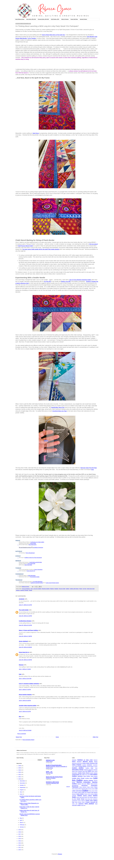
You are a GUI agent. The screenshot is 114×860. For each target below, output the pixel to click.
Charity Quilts (85, 763)
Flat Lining (87, 774)
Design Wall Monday (21, 38)
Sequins (86, 794)
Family (91, 773)
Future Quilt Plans (74, 19)
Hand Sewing (94, 776)
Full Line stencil (93, 244)
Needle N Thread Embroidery (54, 765)
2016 (19, 836)
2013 (19, 843)
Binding (91, 761)
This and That (49, 773)
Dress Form (75, 771)
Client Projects (76, 765)
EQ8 (89, 771)
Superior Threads (24, 590)
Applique (80, 760)
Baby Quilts (89, 760)
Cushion (95, 766)
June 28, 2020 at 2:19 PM (25, 615)
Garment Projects (83, 19)
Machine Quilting (46, 588)
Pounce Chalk (62, 588)
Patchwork (75, 787)
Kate (20, 674)
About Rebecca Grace (19, 19)
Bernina (85, 761)
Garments (80, 776)
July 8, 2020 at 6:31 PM (25, 711)
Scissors (74, 794)
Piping (73, 788)
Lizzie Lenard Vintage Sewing (52, 582)
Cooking (84, 764)
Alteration (74, 760)
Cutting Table (89, 768)
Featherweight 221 (77, 774)
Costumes (89, 764)
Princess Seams (91, 788)
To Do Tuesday (32, 38)
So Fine (84, 588)
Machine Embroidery (84, 782)
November (22, 783)
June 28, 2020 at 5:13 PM (25, 625)
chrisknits (21, 599)
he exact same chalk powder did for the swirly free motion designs (41, 249)
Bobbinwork (74, 763)
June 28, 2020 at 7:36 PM (25, 636)
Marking (52, 588)
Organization (94, 785)
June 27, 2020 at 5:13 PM (25, 604)
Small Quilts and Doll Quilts (35, 562)
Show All (68, 786)
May (21, 818)
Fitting (83, 774)
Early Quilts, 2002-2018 (31, 19)
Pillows (95, 787)
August (22, 789)
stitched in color (50, 760)
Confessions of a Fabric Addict (37, 542)
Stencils (18, 590)
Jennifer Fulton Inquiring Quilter (27, 705)
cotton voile (74, 803)
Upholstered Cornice (76, 800)
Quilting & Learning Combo (37, 582)
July (21, 792)
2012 (19, 845)
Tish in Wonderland (30, 553)
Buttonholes (79, 763)
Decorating (75, 769)
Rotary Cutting (77, 792)
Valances (83, 800)
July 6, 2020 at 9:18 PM (25, 700)
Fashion (95, 773)
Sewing (79, 795)
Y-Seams (87, 802)
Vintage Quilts (89, 800)
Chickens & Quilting (50, 778)
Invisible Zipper (89, 778)
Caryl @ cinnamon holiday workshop (29, 683)
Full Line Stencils (26, 588)
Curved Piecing (82, 766)
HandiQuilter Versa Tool (57, 407)
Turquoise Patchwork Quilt (52, 783)
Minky (88, 783)
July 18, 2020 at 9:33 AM (25, 730)
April (21, 820)
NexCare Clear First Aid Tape (88, 467)
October (22, 785)
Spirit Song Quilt (90, 588)
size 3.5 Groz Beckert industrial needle (80, 279)
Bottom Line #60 (65, 281)
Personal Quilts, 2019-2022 (43, 19)
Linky (31, 588)
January (22, 827)
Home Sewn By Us (31, 570)
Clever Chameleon (38, 569)
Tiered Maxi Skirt (88, 799)
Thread (30, 590)
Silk (83, 797)
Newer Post (19, 737)
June (21, 794)
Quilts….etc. (49, 771)
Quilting (67, 588)
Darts (96, 768)
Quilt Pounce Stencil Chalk (25, 245)
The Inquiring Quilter (34, 576)
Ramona (21, 664)
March (21, 822)
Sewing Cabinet (87, 795)
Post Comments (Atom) (28, 739)
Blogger (60, 854)
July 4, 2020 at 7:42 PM (25, 689)
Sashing (89, 792)
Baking (74, 761)
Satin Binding (94, 792)
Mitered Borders (94, 783)
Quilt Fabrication (32, 575)
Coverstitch (95, 764)
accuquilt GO (93, 802)
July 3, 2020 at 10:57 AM (25, 678)
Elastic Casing (94, 771)
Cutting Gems (49, 761)
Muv (20, 716)
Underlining (95, 799)
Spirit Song (36, 133)
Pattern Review (90, 787)
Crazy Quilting (75, 766)
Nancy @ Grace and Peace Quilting (28, 630)
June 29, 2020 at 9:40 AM (25, 647)
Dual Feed (84, 771)
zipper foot (83, 805)
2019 (19, 829)
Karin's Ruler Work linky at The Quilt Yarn (53, 34)
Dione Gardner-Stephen (25, 694)
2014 (19, 840)
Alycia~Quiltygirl (23, 641)
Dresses (80, 771)
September (23, 787)
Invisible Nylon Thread (78, 778)
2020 (19, 779)
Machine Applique (88, 780)
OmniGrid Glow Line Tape (59, 411)
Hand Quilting (86, 776)
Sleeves (85, 797)
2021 (19, 776)
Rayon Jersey (92, 790)
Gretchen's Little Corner (52, 782)
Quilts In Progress (65, 19)
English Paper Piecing (84, 773)
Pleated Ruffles (78, 788)
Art (84, 760)
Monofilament (75, 785)
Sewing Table (79, 797)
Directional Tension (93, 769)
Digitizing (86, 769)
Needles (56, 588)
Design (81, 769)
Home (57, 737)
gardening (81, 803)
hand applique (89, 803)
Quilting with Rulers (74, 588)
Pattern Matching (82, 787)
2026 (19, 765)
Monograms (85, 785)
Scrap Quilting (80, 794)
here (92, 469)
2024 (19, 770)
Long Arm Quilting (37, 588)
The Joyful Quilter (24, 610)
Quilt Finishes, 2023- (55, 19)
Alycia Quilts (33, 543)
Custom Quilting (77, 768)
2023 (19, 772)
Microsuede (84, 783)
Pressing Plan (84, 788)
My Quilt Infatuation (37, 581)
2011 (19, 847)
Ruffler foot (84, 792)
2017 (19, 834)
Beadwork (79, 761)
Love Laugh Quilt (31, 563)
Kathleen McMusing (38, 547)
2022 (19, 774)
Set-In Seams (91, 794)
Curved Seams (90, 766)
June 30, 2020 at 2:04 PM (25, 659)
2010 (19, 849)
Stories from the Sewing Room (54, 776)
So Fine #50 (47, 281)
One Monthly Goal (92, 36)
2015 (19, 838)
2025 (19, 767)
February (22, 824)
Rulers (80, 588)
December (22, 780)
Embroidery (74, 773)
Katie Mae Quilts (28, 564)
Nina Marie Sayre (32, 544)
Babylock (95, 760)
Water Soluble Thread (80, 802)
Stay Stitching (90, 797)
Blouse (95, 761)
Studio (78, 799)
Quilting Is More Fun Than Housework (33, 557)
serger (79, 805)
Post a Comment (21, 733)
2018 (19, 832)
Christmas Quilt (93, 763)
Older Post (95, 737)
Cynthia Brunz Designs (25, 621)
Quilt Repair (79, 790)
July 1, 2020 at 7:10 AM (25, 669)
